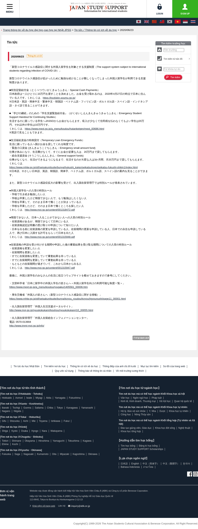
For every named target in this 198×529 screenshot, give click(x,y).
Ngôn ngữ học (140, 397)
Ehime (5, 444)
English (135, 463)
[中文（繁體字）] (162, 22)
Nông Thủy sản (142, 414)
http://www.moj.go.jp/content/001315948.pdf (50, 236)
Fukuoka (6, 454)
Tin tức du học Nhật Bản (27, 366)
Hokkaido (7, 397)
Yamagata (60, 397)
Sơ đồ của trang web (174, 366)
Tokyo (60, 407)
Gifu (4, 421)
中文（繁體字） (171, 463)
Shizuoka (14, 421)
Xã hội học (164, 401)
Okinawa (92, 454)
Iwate (29, 397)
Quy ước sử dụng (64, 371)
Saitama (39, 407)
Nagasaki (28, 454)
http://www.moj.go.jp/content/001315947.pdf (50, 267)
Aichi (25, 421)
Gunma (27, 407)
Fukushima (75, 397)
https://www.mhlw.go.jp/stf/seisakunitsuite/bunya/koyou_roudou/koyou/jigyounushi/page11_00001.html (67, 298)
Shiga (5, 431)
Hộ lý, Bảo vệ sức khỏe (133, 411)
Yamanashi (87, 407)
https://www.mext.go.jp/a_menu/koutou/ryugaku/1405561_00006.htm (48, 287)
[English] (146, 22)
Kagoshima (79, 454)
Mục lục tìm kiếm (150, 366)
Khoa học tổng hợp (131, 431)
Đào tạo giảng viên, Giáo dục (136, 428)
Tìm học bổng (128, 445)
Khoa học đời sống (165, 428)
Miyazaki (64, 454)
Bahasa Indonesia (130, 467)
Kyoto (14, 431)
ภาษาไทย (148, 467)
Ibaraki (5, 407)
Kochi (15, 444)
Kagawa (87, 440)
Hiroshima (43, 440)
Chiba (50, 407)
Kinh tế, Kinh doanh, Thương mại (138, 401)
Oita (54, 454)
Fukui (66, 421)
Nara (44, 431)
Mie (33, 421)
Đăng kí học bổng (148, 445)
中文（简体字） (151, 463)
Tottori (5, 440)
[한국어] (170, 22)
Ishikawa (55, 421)
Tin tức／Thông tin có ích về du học (95, 30)
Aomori (19, 397)
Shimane (16, 440)
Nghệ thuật (184, 428)
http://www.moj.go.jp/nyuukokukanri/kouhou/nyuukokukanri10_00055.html (51, 310)
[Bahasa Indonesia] (185, 22)
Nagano (6, 411)
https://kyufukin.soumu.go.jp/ (59, 97)
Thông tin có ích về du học (84, 366)
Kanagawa (72, 407)
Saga (17, 454)
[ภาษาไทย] (193, 22)
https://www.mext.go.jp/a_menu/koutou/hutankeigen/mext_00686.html (64, 128)
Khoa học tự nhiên (178, 411)
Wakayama (56, 431)
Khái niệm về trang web (42, 506)
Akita (48, 397)
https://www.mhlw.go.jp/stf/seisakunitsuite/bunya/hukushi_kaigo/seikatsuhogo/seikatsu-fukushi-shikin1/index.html (73, 167)
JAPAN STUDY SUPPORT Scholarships (142, 449)
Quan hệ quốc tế (183, 401)
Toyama (43, 421)
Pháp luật (157, 397)
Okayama (30, 440)
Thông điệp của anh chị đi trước (119, 366)
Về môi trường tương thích (130, 371)
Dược (162, 411)
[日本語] (139, 22)
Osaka (24, 431)
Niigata (17, 411)
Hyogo (34, 431)
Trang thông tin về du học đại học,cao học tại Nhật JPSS (37, 30)
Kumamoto (43, 454)
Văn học (125, 397)
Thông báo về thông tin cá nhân (94, 371)
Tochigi (16, 407)
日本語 (124, 463)
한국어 (186, 463)
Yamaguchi (58, 440)
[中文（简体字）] (154, 22)
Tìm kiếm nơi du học (55, 366)
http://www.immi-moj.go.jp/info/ (26, 325)
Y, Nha (152, 411)
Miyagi (38, 397)
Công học (126, 414)
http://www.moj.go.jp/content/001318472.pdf (50, 209)
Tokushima (73, 440)
